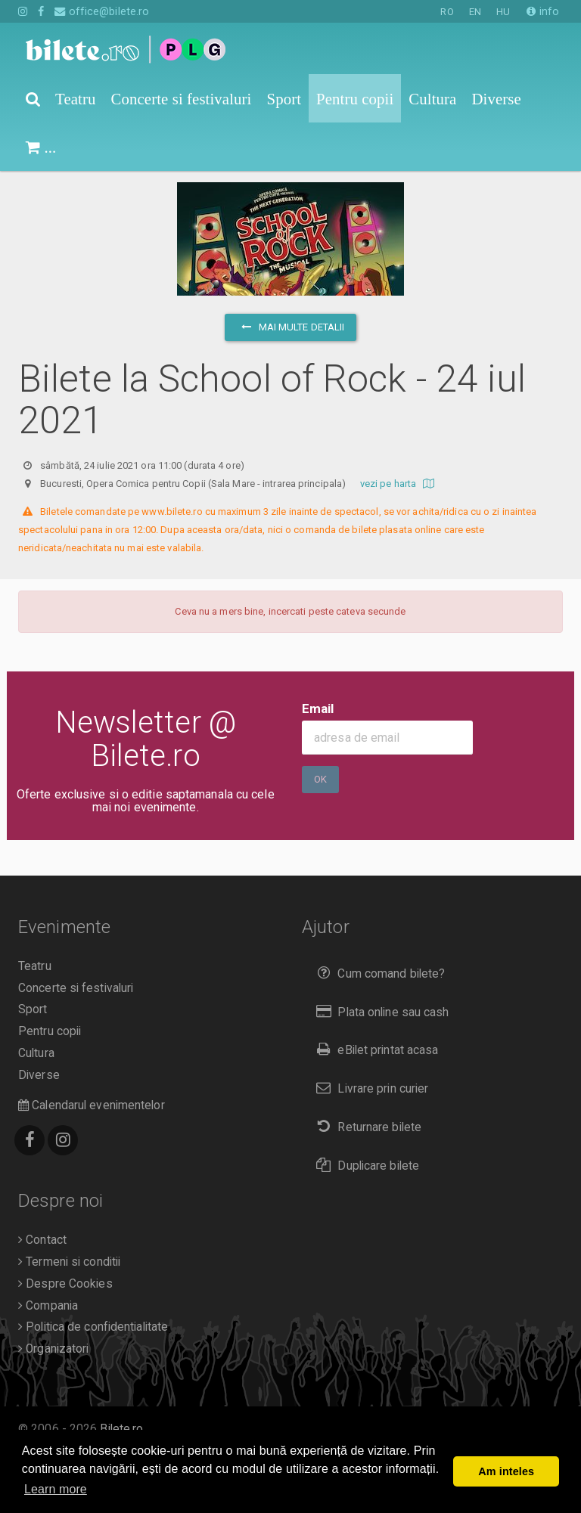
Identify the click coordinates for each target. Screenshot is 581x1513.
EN (475, 11)
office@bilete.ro (101, 11)
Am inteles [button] (506, 1471)
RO (446, 11)
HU (503, 11)
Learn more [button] (55, 1489)
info (543, 11)
